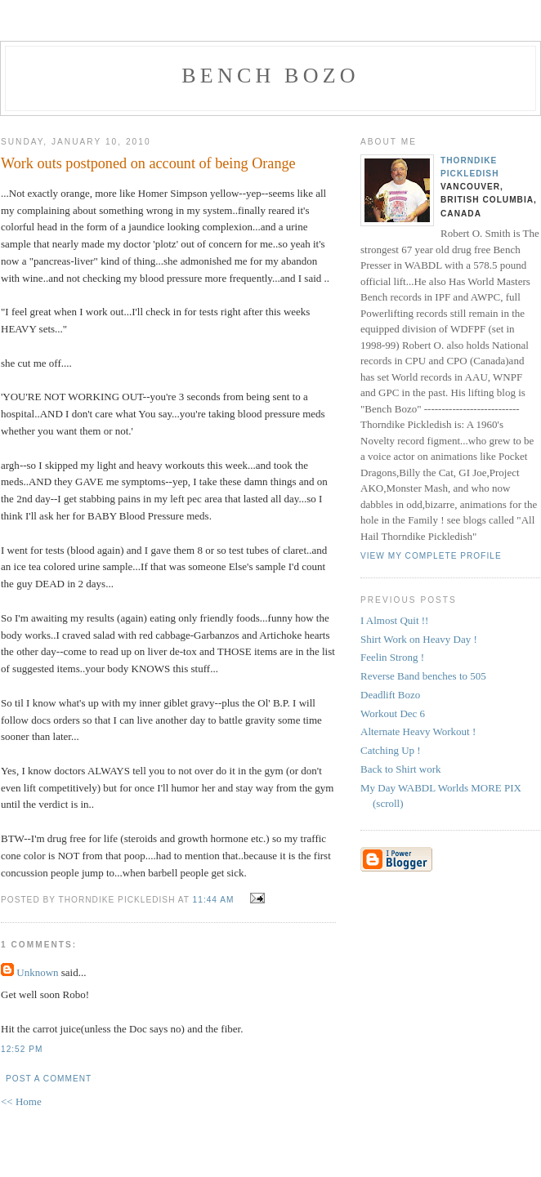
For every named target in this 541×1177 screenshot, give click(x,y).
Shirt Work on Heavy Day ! (418, 639)
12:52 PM (21, 1049)
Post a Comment (49, 1078)
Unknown (37, 972)
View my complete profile (431, 555)
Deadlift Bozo (390, 695)
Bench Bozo (270, 75)
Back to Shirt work (400, 769)
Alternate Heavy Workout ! (418, 731)
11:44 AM (214, 899)
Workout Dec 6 (392, 713)
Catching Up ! (390, 750)
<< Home (21, 1101)
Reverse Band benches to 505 (423, 676)
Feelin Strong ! (392, 657)
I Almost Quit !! (394, 620)
